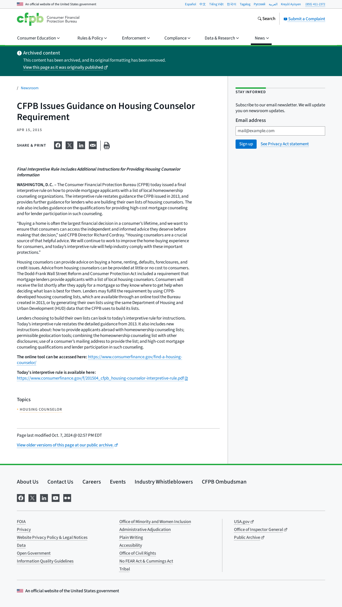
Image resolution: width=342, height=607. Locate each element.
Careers (91, 482)
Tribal (124, 569)
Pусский (259, 4)
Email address (251, 121)
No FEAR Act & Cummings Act (146, 561)
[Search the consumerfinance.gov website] (266, 19)
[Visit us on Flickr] (67, 498)
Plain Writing (131, 537)
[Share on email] (93, 144)
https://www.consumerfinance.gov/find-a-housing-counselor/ (99, 360)
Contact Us (60, 482)
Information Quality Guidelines (45, 561)
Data (21, 545)
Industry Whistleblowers (164, 482)
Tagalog (245, 4)
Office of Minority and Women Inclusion (155, 522)
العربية (273, 4)
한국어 (231, 4)
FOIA (21, 522)
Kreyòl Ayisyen (291, 4)
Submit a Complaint (304, 19)
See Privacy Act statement (285, 144)
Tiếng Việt (216, 4)
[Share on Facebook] (58, 144)
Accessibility (130, 545)
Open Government (34, 553)
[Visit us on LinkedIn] (44, 498)
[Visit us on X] (32, 498)
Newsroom (29, 88)
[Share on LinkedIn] (81, 144)
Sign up (246, 144)
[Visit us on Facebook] (21, 498)
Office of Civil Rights (137, 553)
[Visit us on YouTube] (56, 498)
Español (190, 4)
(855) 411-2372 (315, 4)
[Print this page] (106, 146)
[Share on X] (70, 144)
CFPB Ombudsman (224, 482)
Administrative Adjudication (145, 529)
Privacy (24, 529)
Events (118, 482)
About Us (27, 482)
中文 (202, 4)
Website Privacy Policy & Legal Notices (52, 537)
